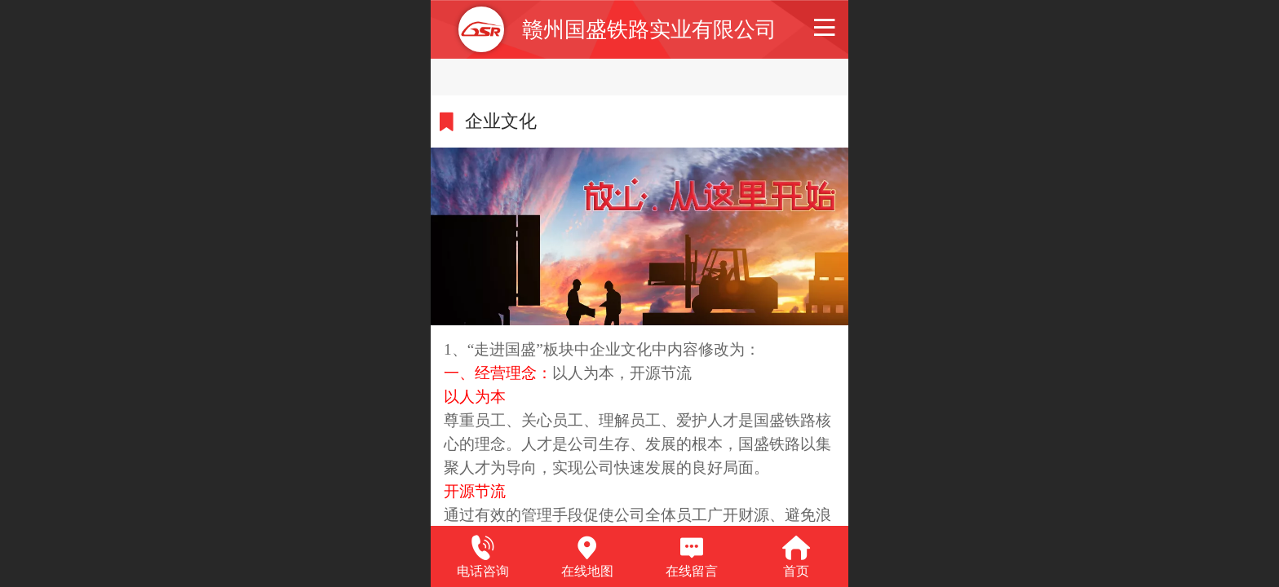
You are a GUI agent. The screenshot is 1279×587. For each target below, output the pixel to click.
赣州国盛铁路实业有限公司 (649, 29)
